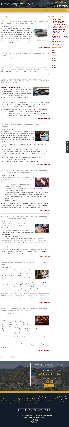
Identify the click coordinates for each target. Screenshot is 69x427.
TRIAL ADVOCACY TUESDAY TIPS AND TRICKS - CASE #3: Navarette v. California (60, 26)
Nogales (62, 399)
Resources (26, 417)
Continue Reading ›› (44, 47)
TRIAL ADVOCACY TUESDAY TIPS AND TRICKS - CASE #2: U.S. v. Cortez (60, 38)
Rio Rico (15, 401)
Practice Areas (24, 10)
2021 (54, 65)
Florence (32, 401)
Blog (46, 10)
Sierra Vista (9, 401)
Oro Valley (23, 399)
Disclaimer (38, 417)
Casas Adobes (47, 399)
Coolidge (26, 401)
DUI (13, 26)
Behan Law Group (37, 111)
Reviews (32, 10)
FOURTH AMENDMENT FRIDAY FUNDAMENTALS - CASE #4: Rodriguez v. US (60, 21)
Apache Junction (49, 401)
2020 (54, 67)
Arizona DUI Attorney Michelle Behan (11, 87)
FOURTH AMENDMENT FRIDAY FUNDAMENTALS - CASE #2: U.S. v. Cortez (60, 43)
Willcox (21, 401)
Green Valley (16, 399)
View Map (49, 386)
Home (2, 10)
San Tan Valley (39, 401)
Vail (66, 399)
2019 (54, 70)
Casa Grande (55, 399)
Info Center (39, 10)
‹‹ (1, 356)
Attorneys (16, 10)
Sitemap (43, 417)
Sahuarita (9, 399)
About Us (9, 10)
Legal (54, 52)
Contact (51, 10)
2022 (54, 63)
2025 (54, 58)
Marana (40, 399)
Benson (3, 401)
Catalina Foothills (32, 399)
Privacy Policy (32, 417)
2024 (54, 60)
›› (13, 356)
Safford (4, 399)
